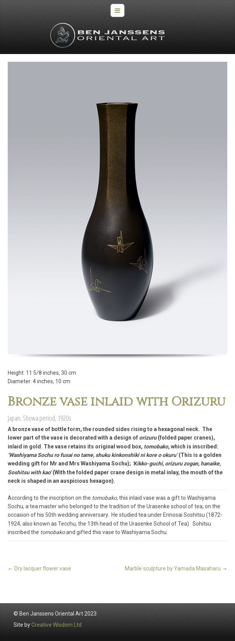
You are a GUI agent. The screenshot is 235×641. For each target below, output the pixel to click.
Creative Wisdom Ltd (56, 625)
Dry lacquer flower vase (42, 568)
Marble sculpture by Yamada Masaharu (173, 568)
